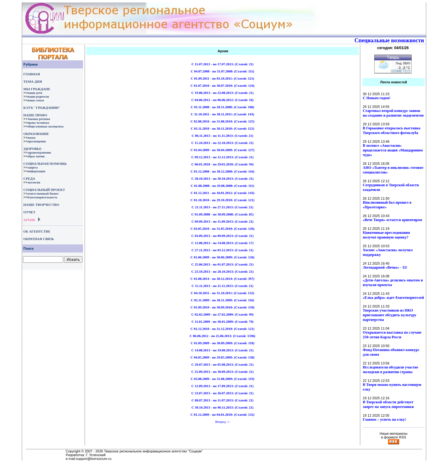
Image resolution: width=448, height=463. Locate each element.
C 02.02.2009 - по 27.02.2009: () (222, 314)
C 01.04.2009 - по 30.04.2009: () (222, 150)
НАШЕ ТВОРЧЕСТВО (41, 204)
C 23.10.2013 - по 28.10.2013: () (222, 271)
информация (36, 171)
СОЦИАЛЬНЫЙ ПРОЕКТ (44, 190)
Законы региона (38, 119)
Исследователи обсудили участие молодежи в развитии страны (390, 369)
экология (33, 182)
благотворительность (42, 197)
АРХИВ (28, 220)
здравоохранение (39, 152)
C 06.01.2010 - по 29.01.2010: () (222, 164)
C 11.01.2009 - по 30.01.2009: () (222, 321)
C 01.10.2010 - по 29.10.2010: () (222, 200)
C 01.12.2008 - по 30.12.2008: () (222, 171)
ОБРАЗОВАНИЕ (36, 134)
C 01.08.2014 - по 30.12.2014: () (222, 278)
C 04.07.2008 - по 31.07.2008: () (222, 71)
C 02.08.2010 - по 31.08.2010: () (222, 121)
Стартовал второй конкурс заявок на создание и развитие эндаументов (393, 113)
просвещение (36, 141)
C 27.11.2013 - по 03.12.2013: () (222, 250)
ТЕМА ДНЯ (32, 81)
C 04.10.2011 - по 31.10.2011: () (222, 293)
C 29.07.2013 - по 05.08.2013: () (222, 364)
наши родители (38, 96)
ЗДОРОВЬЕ (32, 148)
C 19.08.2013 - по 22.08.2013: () (222, 93)
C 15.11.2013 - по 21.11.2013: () (223, 286)
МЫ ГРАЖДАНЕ (36, 89)
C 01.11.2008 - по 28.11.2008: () (222, 107)
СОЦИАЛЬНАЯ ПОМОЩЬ (45, 163)
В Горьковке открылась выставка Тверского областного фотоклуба (391, 130)
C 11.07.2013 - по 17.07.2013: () (222, 64)
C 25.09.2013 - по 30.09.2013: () (222, 371)
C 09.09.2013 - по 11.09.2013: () (222, 221)
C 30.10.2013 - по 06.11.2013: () (222, 407)
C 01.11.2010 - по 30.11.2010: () (222, 128)
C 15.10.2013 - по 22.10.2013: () (222, 143)
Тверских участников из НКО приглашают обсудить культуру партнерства (389, 315)
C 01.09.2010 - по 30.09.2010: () (222, 307)
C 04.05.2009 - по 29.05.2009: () (222, 357)
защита (32, 167)
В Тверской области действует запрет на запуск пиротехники (388, 404)
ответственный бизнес (43, 193)
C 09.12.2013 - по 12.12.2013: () (222, 157)
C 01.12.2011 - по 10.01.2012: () (222, 193)
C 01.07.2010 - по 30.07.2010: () (222, 85)
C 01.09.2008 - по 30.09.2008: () (222, 214)
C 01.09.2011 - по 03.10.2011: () (222, 78)
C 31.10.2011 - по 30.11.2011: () (222, 114)
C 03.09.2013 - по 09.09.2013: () (222, 236)
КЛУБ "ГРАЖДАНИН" (41, 107)
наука (31, 137)
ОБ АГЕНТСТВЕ (36, 231)
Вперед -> (222, 422)
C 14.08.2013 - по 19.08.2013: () (222, 350)
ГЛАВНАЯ (31, 74)
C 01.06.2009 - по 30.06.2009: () (222, 257)
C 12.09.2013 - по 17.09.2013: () (222, 386)
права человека (38, 122)
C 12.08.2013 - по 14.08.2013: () (222, 243)
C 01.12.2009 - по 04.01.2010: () (222, 414)
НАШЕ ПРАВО (35, 115)
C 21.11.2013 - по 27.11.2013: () (223, 207)
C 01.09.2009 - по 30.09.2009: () (222, 343)
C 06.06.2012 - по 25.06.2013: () (222, 336)
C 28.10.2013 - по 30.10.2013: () (222, 178)
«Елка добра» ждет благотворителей (393, 297)
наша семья (35, 100)
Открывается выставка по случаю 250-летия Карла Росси (392, 334)
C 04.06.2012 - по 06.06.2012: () (222, 100)
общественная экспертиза (45, 126)
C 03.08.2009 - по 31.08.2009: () (222, 379)
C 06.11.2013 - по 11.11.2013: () (222, 135)
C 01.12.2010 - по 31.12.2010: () (222, 329)
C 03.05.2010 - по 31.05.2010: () (222, 228)
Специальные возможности (389, 40)
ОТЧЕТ (29, 212)
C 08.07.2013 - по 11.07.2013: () (222, 400)
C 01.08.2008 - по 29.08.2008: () (222, 186)
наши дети (34, 93)
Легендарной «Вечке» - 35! (385, 267)
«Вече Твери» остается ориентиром (392, 220)
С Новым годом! (376, 98)
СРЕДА (29, 178)
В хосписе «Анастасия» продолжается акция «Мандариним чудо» (393, 150)
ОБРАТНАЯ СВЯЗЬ (38, 239)
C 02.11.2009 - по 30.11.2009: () (222, 300)
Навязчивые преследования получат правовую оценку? (386, 234)
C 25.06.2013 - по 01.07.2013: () (222, 264)
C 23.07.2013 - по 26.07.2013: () (222, 393)
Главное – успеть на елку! (384, 419)
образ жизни (36, 156)
